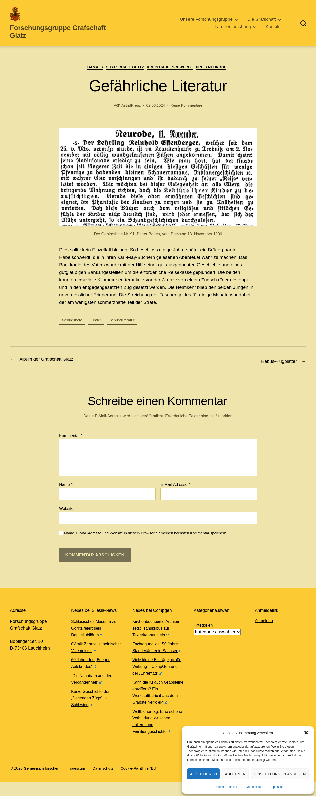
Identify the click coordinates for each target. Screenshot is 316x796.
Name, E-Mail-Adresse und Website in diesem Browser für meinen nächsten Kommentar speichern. (145, 534)
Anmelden (265, 621)
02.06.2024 (155, 106)
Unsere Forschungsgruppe (206, 19)
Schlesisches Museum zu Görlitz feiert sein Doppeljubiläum (96, 629)
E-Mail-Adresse (175, 485)
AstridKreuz (129, 106)
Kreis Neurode (218, 68)
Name (65, 485)
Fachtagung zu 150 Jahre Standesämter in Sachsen (157, 650)
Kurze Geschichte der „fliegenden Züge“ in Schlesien (92, 699)
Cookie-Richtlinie (227, 787)
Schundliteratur (124, 321)
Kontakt (273, 26)
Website (66, 509)
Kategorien (203, 626)
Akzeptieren (203, 774)
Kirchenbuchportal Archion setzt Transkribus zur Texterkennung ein (157, 629)
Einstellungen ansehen (280, 774)
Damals (89, 68)
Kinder (97, 321)
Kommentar (70, 437)
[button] (306, 732)
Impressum (277, 787)
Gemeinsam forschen (42, 782)
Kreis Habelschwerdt (173, 68)
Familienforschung (233, 26)
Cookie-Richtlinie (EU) (144, 782)
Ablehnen (235, 774)
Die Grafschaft (261, 19)
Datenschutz (254, 787)
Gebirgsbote (72, 321)
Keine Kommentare (187, 106)
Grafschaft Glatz (123, 68)
